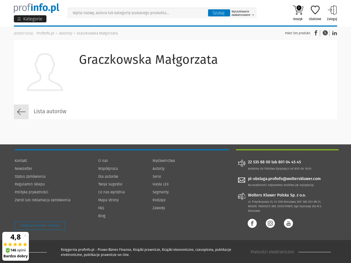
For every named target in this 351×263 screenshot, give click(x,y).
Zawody (159, 208)
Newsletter (23, 168)
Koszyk (298, 13)
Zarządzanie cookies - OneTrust (39, 225)
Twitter (325, 33)
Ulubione (315, 13)
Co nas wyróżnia (111, 192)
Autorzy (65, 33)
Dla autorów (108, 176)
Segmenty (161, 192)
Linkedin (333, 33)
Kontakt (21, 161)
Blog (102, 216)
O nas (103, 161)
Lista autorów (40, 111)
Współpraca (108, 168)
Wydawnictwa (164, 161)
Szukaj (218, 13)
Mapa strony (108, 200)
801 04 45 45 (289, 162)
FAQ (101, 208)
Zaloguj (332, 13)
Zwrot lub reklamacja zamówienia (42, 200)
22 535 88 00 (259, 162)
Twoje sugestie (110, 184)
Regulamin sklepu (30, 184)
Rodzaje (159, 200)
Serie (157, 176)
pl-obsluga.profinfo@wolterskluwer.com (284, 178)
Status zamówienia (30, 176)
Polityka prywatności (31, 192)
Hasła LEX (161, 184)
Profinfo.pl (45, 33)
